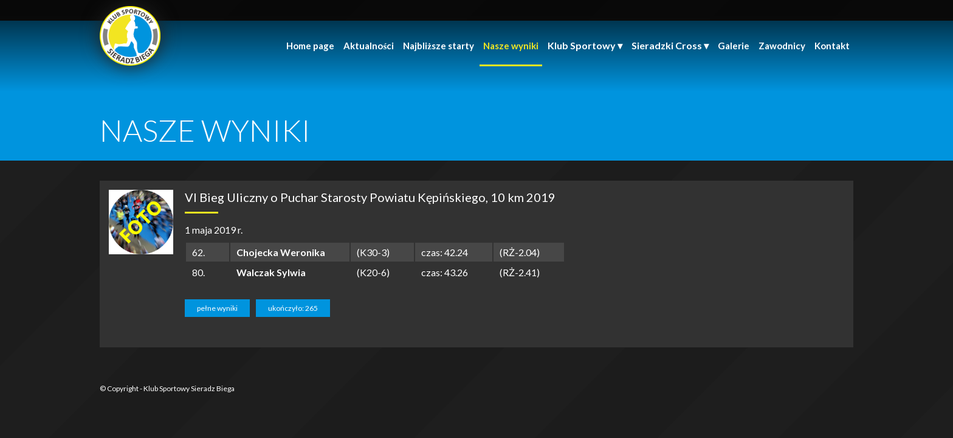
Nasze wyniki (510, 45)
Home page (310, 45)
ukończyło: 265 (293, 308)
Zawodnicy (782, 45)
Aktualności (368, 45)
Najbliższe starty (438, 45)
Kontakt (832, 45)
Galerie (733, 45)
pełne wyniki (217, 308)
